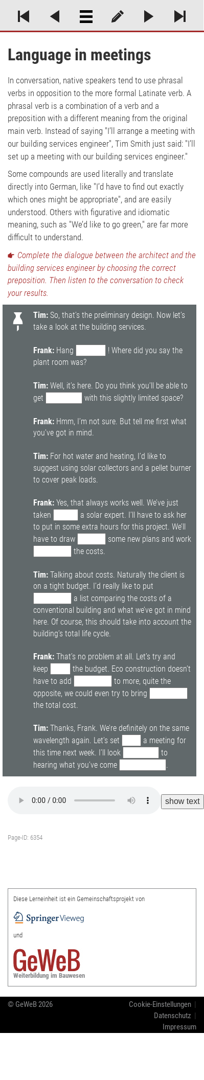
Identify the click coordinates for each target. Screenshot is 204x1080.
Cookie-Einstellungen (160, 1004)
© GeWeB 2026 (30, 1004)
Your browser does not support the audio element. (84, 800)
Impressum (179, 1026)
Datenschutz (172, 1015)
